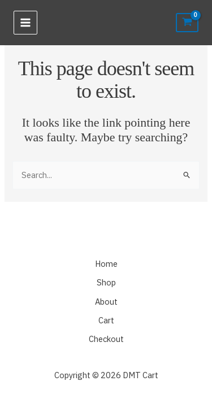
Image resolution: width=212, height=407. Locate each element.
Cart (106, 320)
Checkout (106, 339)
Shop (106, 282)
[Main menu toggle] (25, 22)
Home (106, 263)
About (106, 301)
